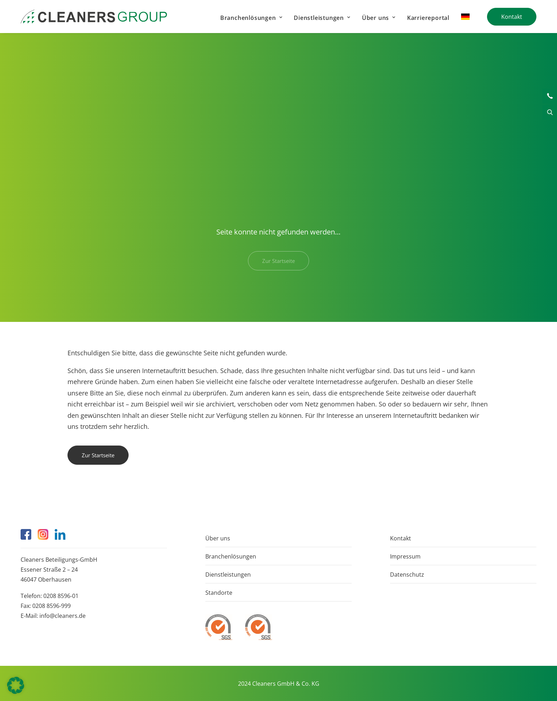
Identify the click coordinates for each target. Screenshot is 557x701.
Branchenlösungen (251, 18)
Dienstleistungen (322, 18)
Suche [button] (549, 112)
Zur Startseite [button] (98, 455)
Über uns (378, 18)
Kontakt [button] (549, 96)
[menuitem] (251, 17)
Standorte (218, 593)
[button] (26, 534)
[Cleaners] (94, 16)
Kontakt (400, 538)
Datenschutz (407, 574)
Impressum (405, 556)
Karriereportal (428, 18)
